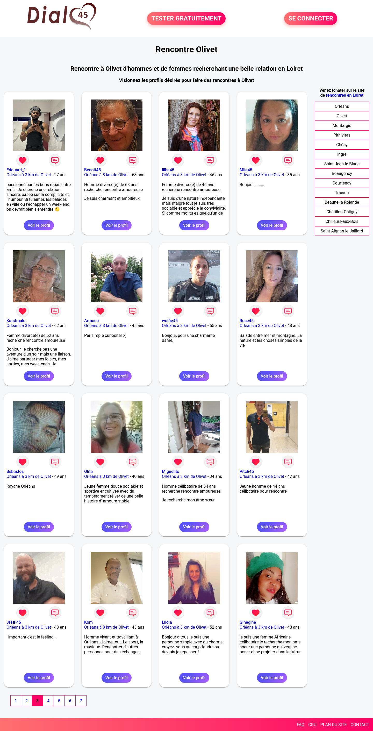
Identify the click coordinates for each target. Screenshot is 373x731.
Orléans (342, 106)
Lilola (167, 622)
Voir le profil (39, 225)
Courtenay (341, 183)
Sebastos (15, 471)
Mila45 (246, 169)
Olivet (342, 115)
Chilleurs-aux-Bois (341, 221)
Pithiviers (341, 135)
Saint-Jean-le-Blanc (342, 163)
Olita (88, 471)
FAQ (300, 724)
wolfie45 (170, 320)
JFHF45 (13, 622)
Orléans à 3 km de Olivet (28, 174)
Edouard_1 (16, 169)
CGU (312, 724)
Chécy (342, 144)
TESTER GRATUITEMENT (186, 18)
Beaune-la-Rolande (342, 202)
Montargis (342, 125)
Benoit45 (92, 169)
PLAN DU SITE (333, 724)
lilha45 (168, 169)
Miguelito (170, 471)
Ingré (342, 154)
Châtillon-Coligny (341, 211)
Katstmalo (15, 320)
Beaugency (342, 173)
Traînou (342, 192)
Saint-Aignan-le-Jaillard (342, 231)
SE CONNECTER (310, 18)
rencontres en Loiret (344, 95)
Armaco (91, 320)
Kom (88, 622)
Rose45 (247, 320)
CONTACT (359, 724)
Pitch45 (247, 471)
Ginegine (248, 622)
